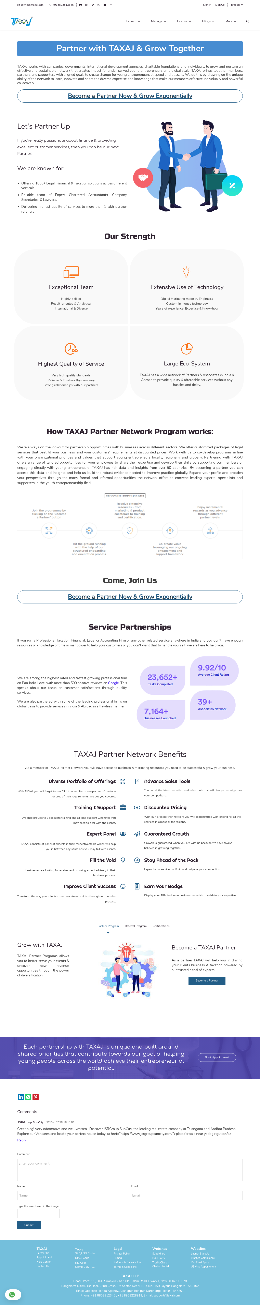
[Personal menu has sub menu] (176, 21)
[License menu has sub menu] (127, 21)
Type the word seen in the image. (38, 1203)
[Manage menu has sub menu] (101, 21)
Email (134, 1183)
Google (113, 679)
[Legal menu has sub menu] (200, 21)
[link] (188, 119)
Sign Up (220, 5)
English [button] (235, 5)
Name (21, 1183)
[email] (111, 5)
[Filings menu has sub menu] (151, 21)
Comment (23, 1151)
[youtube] (105, 5)
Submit (29, 1222)
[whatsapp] (99, 5)
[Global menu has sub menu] (223, 21)
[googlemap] (92, 5)
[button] (239, 21)
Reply (21, 1137)
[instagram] (86, 5)
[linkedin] (80, 5)
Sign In (207, 5)
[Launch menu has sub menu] (76, 21)
